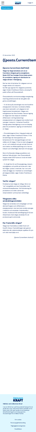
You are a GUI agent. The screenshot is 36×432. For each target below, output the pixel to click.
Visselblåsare (18, 429)
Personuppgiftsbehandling (18, 423)
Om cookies (18, 419)
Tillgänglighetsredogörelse (18, 426)
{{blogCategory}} (7, 8)
